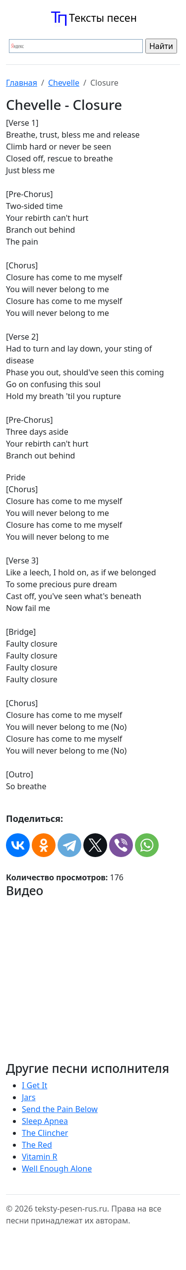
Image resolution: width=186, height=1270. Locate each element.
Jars (29, 1097)
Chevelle (63, 82)
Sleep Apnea (45, 1121)
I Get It (34, 1085)
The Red (37, 1144)
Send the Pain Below (60, 1109)
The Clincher (45, 1132)
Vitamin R (40, 1156)
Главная (21, 82)
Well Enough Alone (57, 1168)
